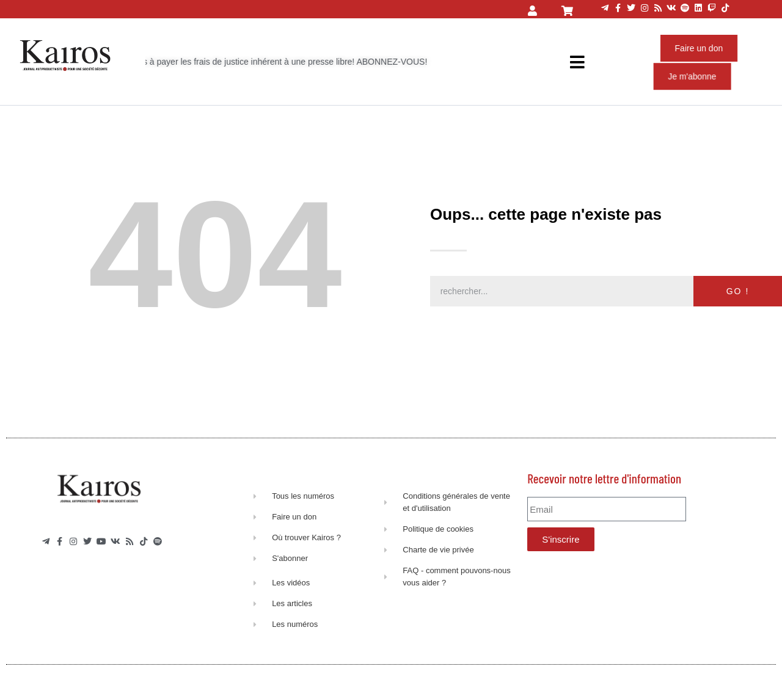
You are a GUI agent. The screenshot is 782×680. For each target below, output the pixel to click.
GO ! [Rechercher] (738, 291)
